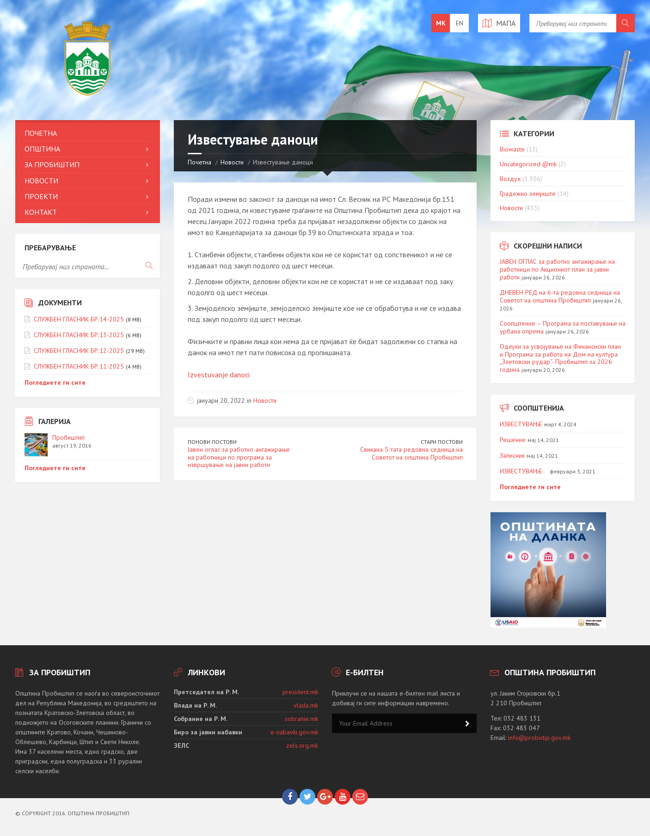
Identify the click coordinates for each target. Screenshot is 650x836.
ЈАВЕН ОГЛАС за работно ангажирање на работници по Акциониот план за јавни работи (557, 269)
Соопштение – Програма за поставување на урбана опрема (562, 327)
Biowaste (512, 149)
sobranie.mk (301, 719)
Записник (512, 455)
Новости (232, 162)
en (459, 23)
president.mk (300, 692)
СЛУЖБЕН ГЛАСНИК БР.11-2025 (79, 366)
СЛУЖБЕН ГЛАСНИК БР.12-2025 (79, 350)
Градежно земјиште (528, 193)
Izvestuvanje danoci (219, 374)
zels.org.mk (302, 745)
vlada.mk (306, 705)
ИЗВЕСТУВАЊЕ (521, 424)
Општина (42, 148)
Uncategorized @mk (528, 164)
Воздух (510, 179)
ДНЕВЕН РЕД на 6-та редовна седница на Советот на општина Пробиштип (560, 296)
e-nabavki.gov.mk (294, 732)
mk (441, 23)
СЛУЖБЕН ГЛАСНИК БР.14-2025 (79, 319)
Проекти (41, 196)
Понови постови (212, 441)
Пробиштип (68, 437)
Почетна (199, 162)
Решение (513, 440)
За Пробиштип (52, 164)
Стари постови (442, 441)
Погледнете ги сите (55, 382)
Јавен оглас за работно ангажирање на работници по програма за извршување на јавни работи (239, 457)
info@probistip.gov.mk (539, 737)
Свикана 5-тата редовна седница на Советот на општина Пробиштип (411, 453)
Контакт (41, 212)
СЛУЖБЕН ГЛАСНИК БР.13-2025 (79, 335)
